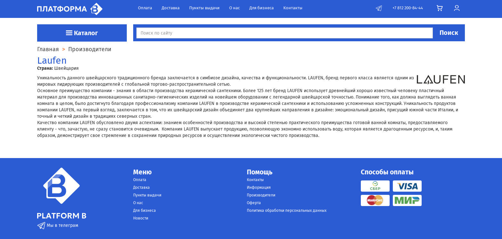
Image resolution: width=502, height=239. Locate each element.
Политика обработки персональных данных (287, 210)
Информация (259, 187)
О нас (234, 7)
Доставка (171, 7)
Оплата (145, 7)
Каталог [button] (82, 33)
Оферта (254, 203)
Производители (261, 195)
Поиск (449, 32)
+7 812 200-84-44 (408, 7)
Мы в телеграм (57, 225)
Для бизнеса (261, 7)
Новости (140, 218)
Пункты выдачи (204, 7)
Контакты (293, 7)
